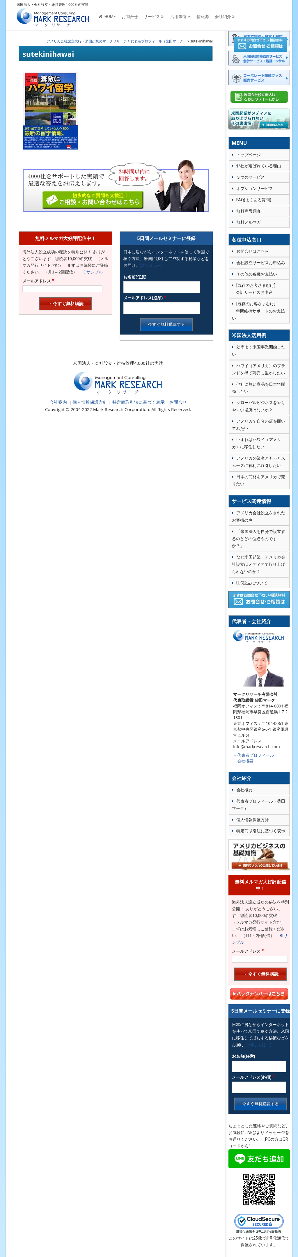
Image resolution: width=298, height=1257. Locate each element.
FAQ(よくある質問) (253, 200)
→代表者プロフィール (253, 755)
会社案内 (58, 402)
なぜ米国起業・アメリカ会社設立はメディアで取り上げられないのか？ (258, 564)
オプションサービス (254, 188)
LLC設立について (251, 583)
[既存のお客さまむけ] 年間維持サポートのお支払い (258, 311)
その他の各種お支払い (256, 274)
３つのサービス (250, 177)
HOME (107, 16)
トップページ (248, 154)
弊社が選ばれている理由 (258, 165)
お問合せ (130, 16)
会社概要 (244, 789)
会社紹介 (223, 16)
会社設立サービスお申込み (260, 262)
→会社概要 (243, 761)
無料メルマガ (248, 222)
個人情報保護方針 (90, 402)
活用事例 (178, 16)
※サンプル (90, 272)
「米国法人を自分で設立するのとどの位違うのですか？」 (258, 538)
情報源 (203, 16)
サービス (152, 16)
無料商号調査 (248, 211)
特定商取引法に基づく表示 (138, 402)
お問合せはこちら (252, 251)
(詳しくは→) (151, 265)
